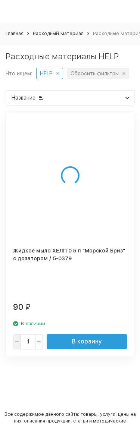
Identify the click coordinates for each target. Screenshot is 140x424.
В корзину (87, 341)
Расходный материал (58, 33)
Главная (15, 33)
